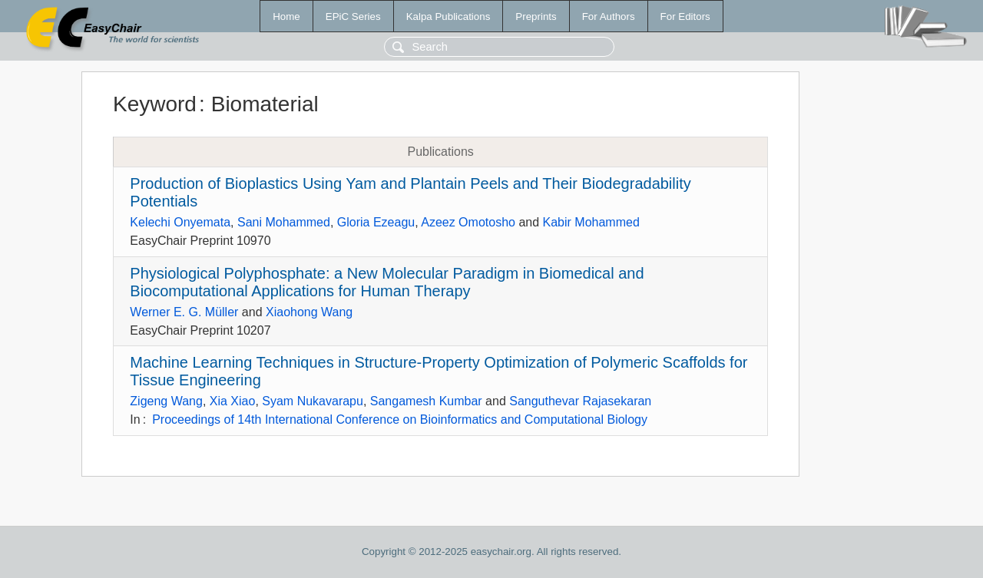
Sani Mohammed (283, 222)
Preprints (535, 16)
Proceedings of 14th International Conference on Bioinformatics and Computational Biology (399, 419)
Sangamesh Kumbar (426, 401)
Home (286, 16)
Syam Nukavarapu (312, 401)
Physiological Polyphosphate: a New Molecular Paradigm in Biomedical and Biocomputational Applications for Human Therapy (387, 282)
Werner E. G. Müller (184, 312)
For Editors (685, 16)
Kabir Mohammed (591, 222)
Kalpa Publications (448, 16)
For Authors (608, 16)
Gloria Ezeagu (376, 222)
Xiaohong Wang (309, 312)
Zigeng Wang (166, 401)
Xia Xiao (233, 401)
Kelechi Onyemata (180, 222)
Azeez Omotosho (468, 222)
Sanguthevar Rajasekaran (580, 401)
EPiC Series (353, 16)
